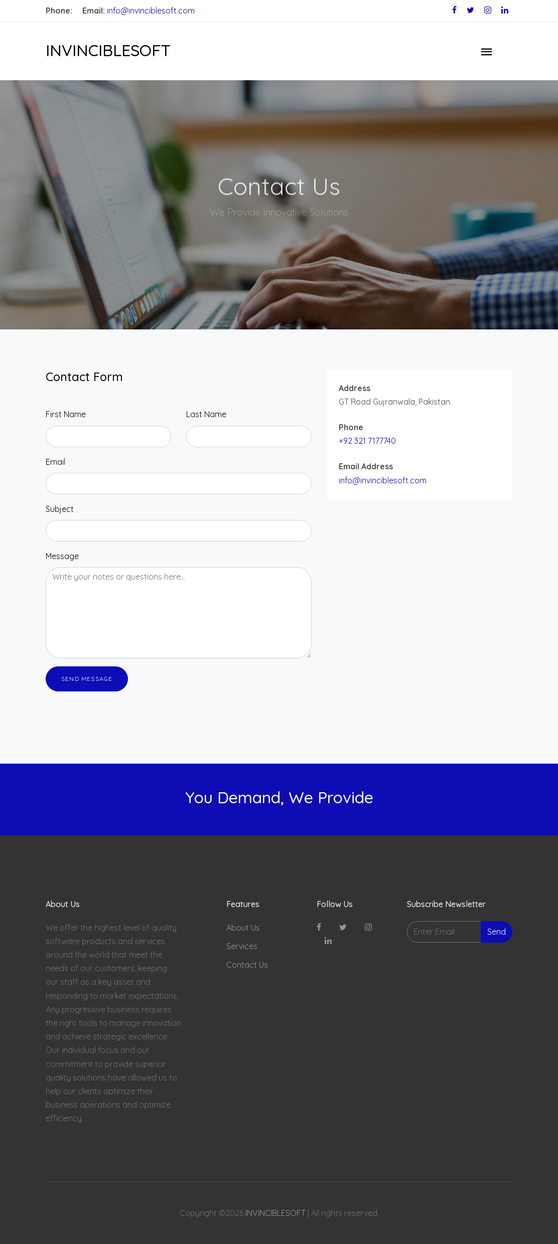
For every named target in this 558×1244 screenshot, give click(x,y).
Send (496, 932)
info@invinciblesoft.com (151, 11)
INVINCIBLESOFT (108, 50)
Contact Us (247, 965)
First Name (66, 414)
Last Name (206, 414)
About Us (243, 928)
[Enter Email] (444, 932)
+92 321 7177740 (367, 441)
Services (241, 946)
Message (62, 556)
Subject (60, 509)
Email (55, 462)
